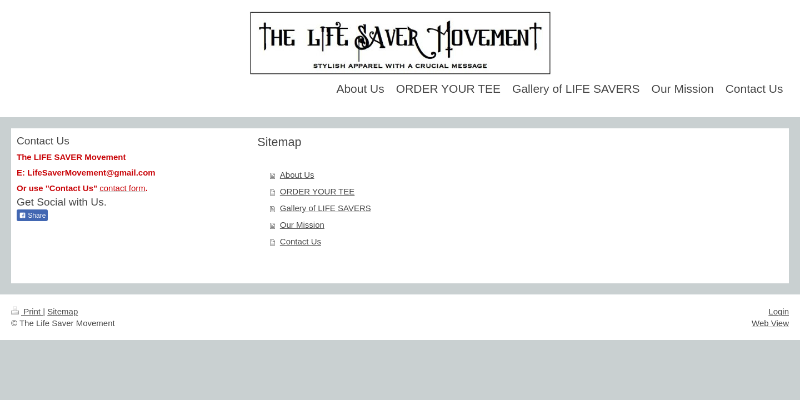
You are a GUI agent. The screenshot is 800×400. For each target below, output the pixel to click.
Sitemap (62, 311)
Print (27, 311)
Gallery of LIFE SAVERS (325, 208)
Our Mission (302, 224)
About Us (297, 174)
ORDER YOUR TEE (317, 191)
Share (32, 215)
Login (778, 311)
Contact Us (300, 241)
